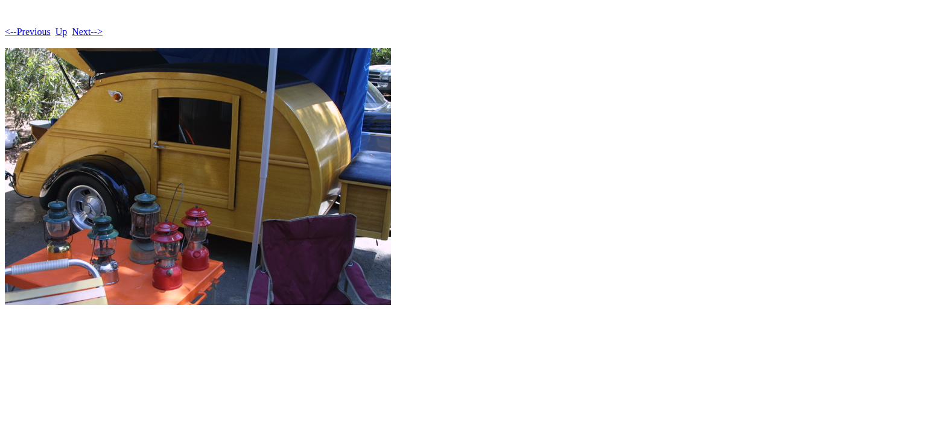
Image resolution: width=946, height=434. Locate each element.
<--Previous (28, 32)
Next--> (87, 32)
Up (62, 32)
